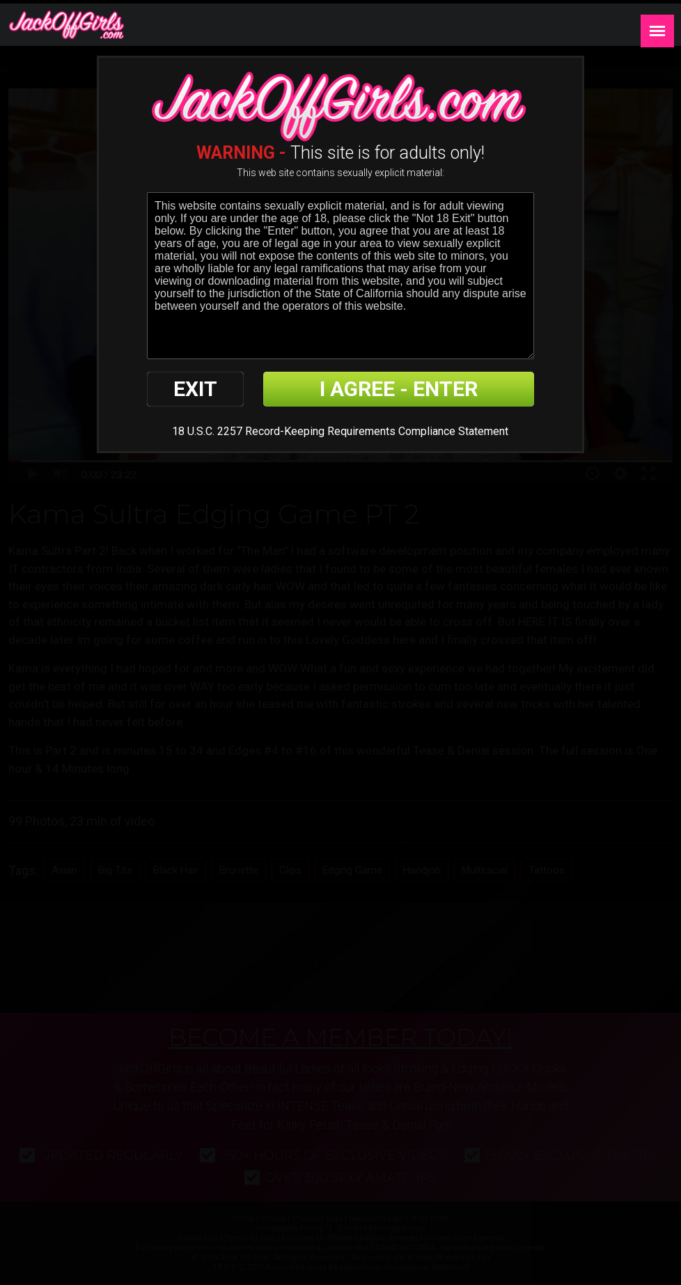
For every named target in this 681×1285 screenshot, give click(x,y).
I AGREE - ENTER (399, 389)
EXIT (195, 389)
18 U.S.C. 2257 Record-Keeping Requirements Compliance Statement (340, 431)
